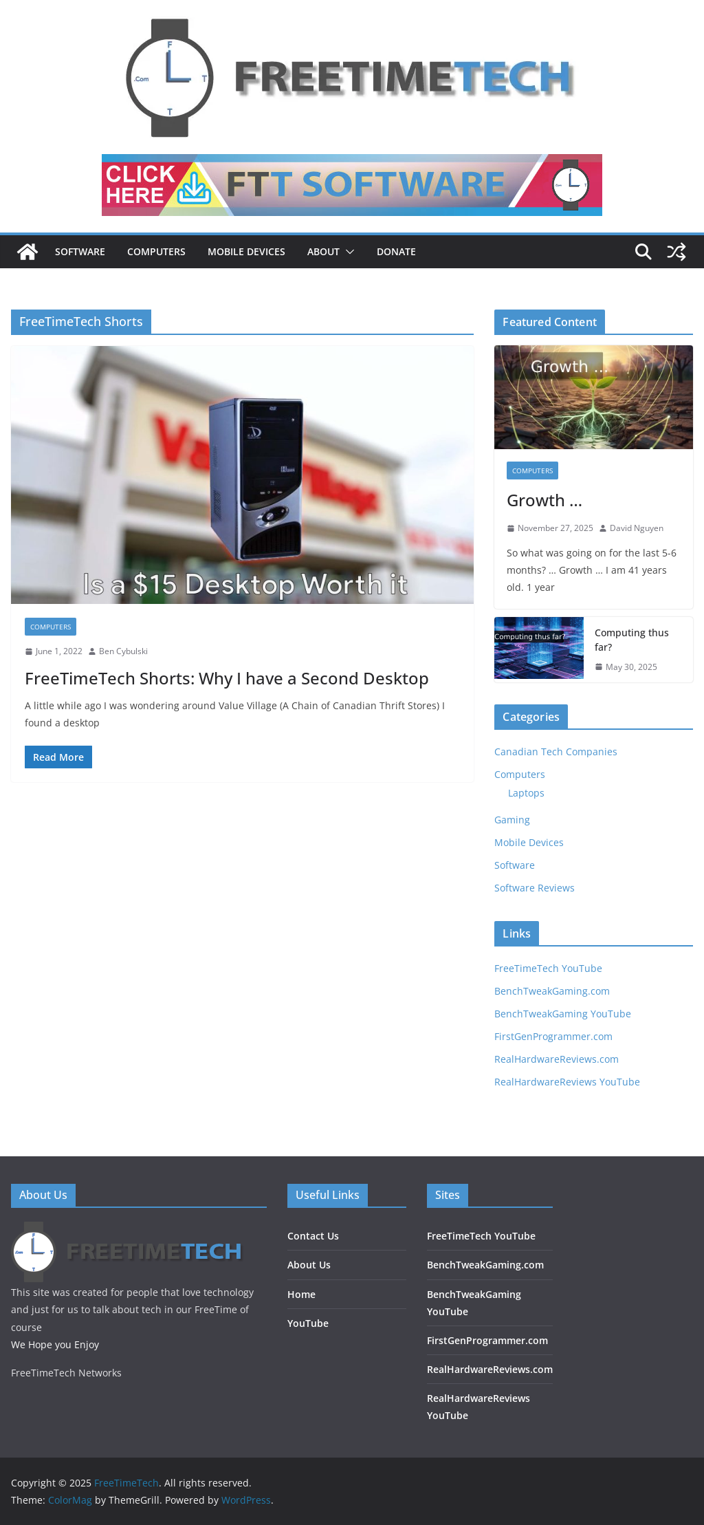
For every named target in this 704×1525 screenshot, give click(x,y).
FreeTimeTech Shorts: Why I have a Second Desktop (227, 678)
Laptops (526, 792)
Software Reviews (534, 887)
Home (301, 1294)
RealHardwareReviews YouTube (567, 1081)
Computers (156, 251)
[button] (347, 251)
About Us (309, 1264)
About (323, 251)
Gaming (512, 819)
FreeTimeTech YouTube (548, 968)
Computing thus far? (632, 639)
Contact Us (313, 1235)
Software (80, 251)
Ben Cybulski (123, 651)
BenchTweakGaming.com (552, 990)
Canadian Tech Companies (555, 751)
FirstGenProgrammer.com (553, 1036)
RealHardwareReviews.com (556, 1059)
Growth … (544, 499)
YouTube (308, 1323)
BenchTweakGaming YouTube (562, 1013)
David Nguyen (636, 528)
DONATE (396, 251)
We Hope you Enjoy (55, 1344)
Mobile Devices (246, 251)
